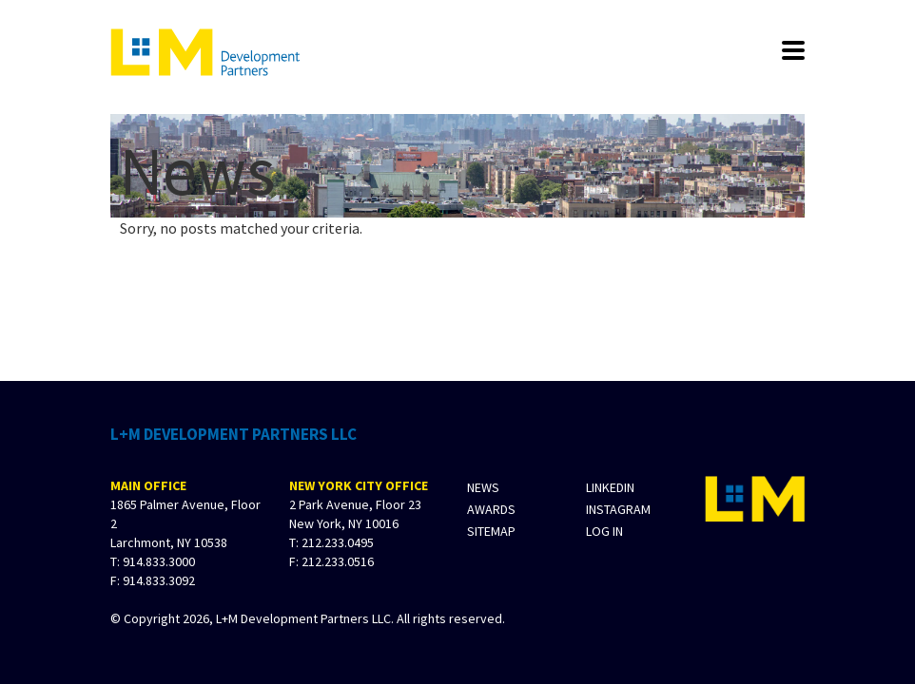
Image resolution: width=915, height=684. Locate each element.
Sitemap (491, 531)
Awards (491, 510)
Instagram (618, 510)
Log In (604, 531)
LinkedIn (610, 488)
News (483, 488)
